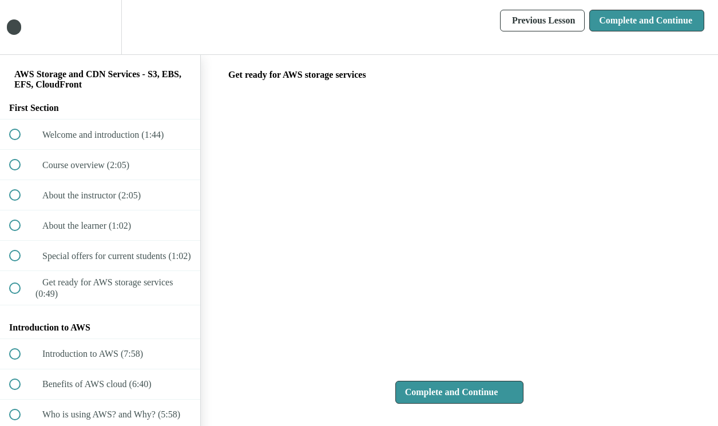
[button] (21, 27)
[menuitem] (100, 27)
